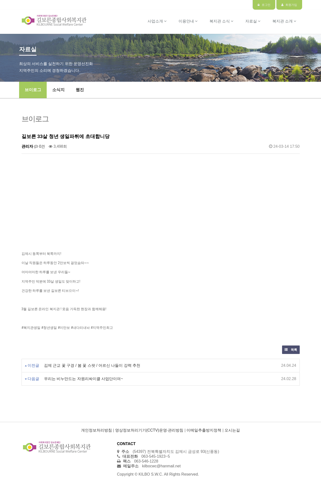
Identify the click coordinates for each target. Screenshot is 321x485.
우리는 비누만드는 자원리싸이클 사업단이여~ (83, 379)
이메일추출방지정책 (204, 430)
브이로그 (33, 90)
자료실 (252, 21)
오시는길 (232, 430)
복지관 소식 (221, 21)
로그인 (264, 5)
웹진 (80, 90)
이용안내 (188, 21)
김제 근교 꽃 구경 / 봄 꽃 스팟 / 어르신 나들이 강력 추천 (92, 365)
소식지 (58, 90)
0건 (39, 146)
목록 (290, 350)
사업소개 (157, 21)
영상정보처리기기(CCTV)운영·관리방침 (149, 430)
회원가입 (289, 5)
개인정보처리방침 (96, 430)
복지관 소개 (284, 21)
